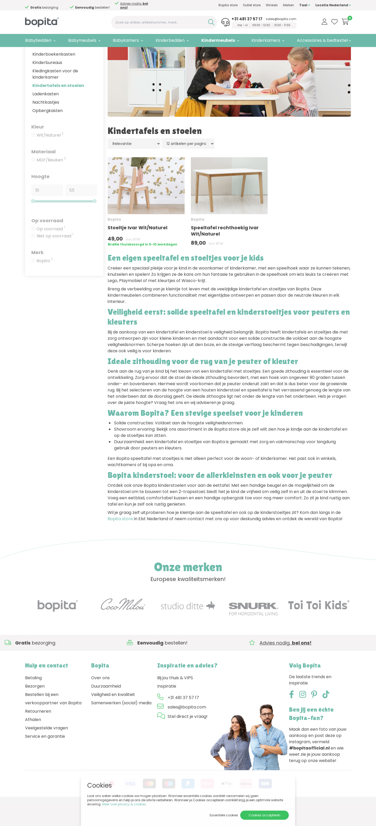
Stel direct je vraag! (188, 737)
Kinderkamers (265, 40)
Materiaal (43, 172)
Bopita (45, 281)
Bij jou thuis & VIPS (175, 698)
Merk (37, 273)
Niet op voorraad (55, 256)
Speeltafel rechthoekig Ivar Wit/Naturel (225, 251)
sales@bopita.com (281, 19)
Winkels (272, 5)
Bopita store (228, 5)
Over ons (100, 698)
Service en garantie (45, 757)
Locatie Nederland (333, 5)
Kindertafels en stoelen (58, 106)
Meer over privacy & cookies (124, 804)
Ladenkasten (45, 115)
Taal (304, 5)
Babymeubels (82, 40)
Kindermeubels (218, 40)
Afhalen (33, 740)
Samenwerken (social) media (121, 723)
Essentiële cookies (224, 815)
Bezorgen (35, 707)
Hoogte (40, 197)
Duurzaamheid (106, 707)
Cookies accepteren (264, 815)
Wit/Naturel (50, 156)
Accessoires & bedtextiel (322, 40)
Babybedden (38, 40)
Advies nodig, (134, 5)
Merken (288, 5)
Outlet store (252, 5)
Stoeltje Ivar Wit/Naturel (137, 248)
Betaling (33, 698)
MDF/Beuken (51, 180)
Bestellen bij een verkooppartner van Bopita (53, 719)
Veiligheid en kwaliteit (113, 715)
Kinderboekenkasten (53, 75)
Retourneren (38, 732)
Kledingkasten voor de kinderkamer (55, 95)
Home (30, 53)
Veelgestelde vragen (46, 749)
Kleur (37, 147)
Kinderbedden (170, 40)
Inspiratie (166, 707)
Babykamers (126, 40)
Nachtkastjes (45, 123)
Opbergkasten (47, 131)
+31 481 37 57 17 (247, 19)
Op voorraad (47, 241)
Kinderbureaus (47, 83)
